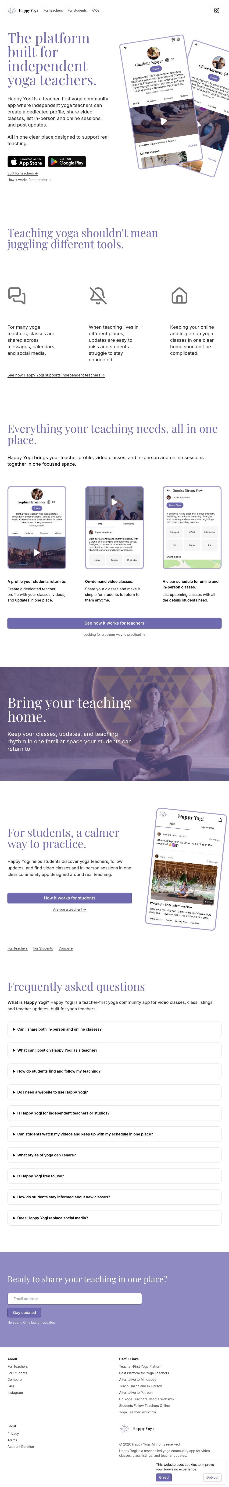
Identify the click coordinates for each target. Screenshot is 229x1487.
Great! (164, 1477)
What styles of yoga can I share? (46, 1155)
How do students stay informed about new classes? (63, 1197)
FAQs (95, 10)
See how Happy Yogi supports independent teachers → (56, 375)
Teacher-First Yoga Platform (140, 1366)
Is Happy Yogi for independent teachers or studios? (63, 1113)
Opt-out (212, 1477)
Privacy (13, 1434)
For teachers (53, 10)
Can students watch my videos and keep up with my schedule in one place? (85, 1134)
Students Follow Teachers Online (144, 1406)
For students (77, 10)
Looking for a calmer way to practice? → (114, 634)
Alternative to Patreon (136, 1393)
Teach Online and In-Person (140, 1386)
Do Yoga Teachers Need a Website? (146, 1399)
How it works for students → (29, 180)
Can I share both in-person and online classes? (59, 1029)
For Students (43, 948)
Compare (66, 948)
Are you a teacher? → (69, 909)
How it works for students (69, 898)
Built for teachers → (22, 173)
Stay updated (24, 1312)
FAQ (10, 1386)
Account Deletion (20, 1447)
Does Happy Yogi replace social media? (52, 1218)
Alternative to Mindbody (137, 1379)
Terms (12, 1440)
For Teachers (17, 948)
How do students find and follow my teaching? (58, 1071)
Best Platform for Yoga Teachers (144, 1373)
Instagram (15, 1393)
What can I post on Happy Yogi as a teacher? (57, 1050)
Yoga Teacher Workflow (137, 1412)
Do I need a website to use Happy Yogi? (52, 1092)
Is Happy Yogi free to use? (40, 1176)
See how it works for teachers (114, 623)
